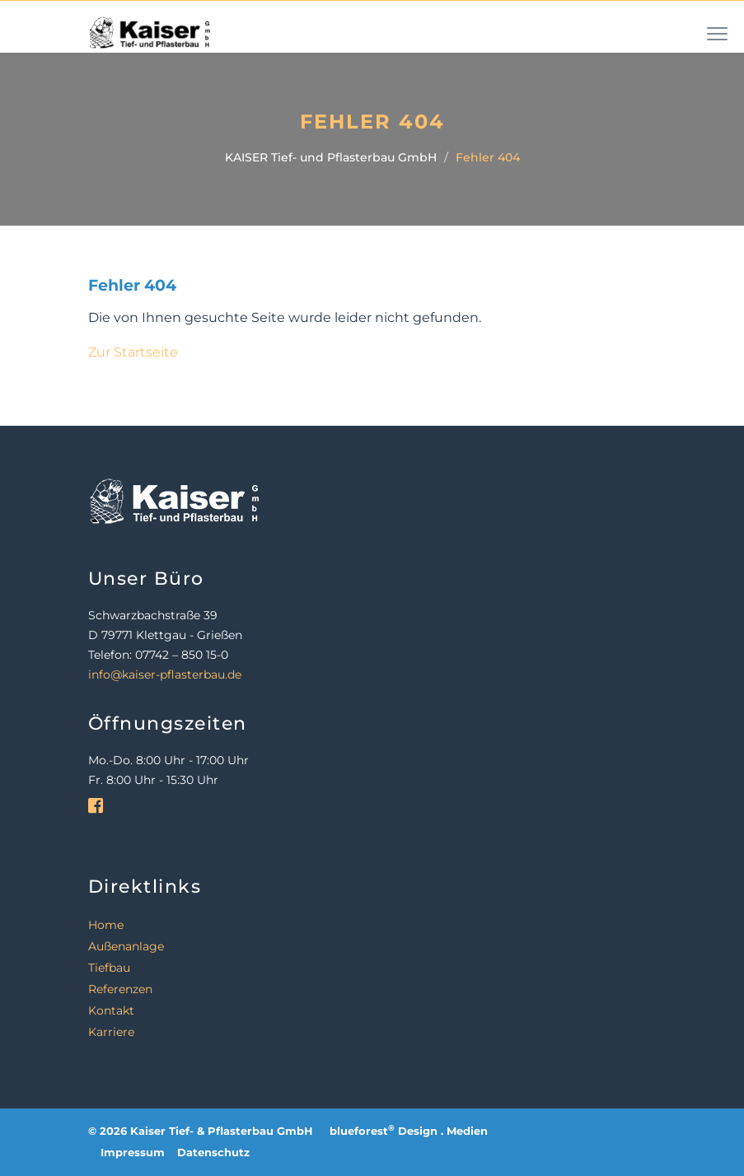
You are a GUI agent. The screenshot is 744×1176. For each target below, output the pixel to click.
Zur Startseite (133, 352)
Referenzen (120, 989)
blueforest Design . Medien (409, 1131)
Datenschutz (213, 1152)
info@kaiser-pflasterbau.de (164, 674)
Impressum (133, 1152)
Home (106, 924)
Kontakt (111, 1010)
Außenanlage (126, 946)
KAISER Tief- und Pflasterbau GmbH (331, 157)
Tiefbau (109, 967)
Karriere (111, 1031)
